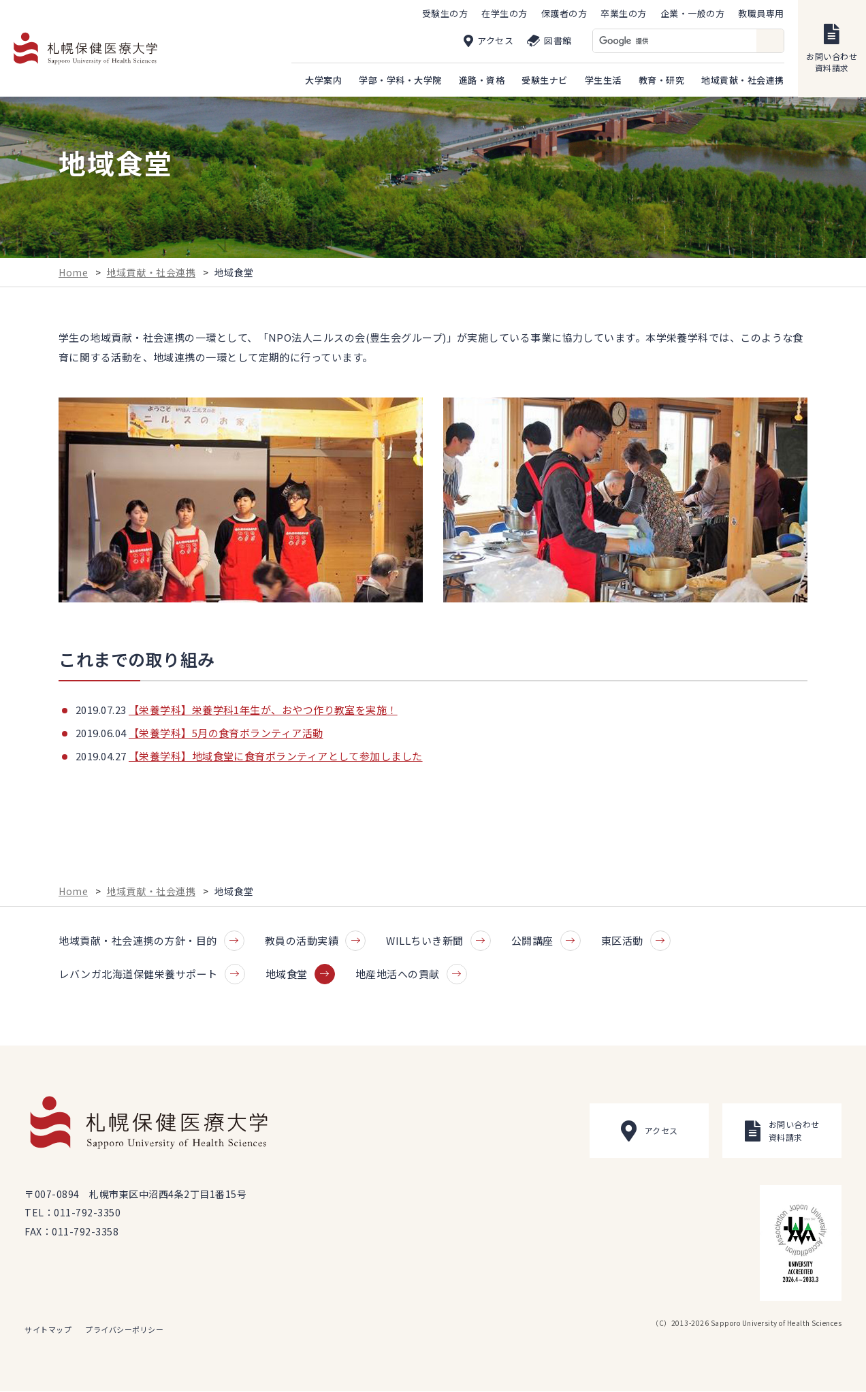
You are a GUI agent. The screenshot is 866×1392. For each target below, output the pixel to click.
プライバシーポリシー (124, 1330)
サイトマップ (48, 1330)
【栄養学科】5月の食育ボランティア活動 (226, 734)
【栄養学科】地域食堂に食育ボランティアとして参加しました (276, 757)
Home (73, 273)
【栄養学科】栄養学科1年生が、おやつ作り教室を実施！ (263, 711)
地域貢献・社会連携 (151, 273)
